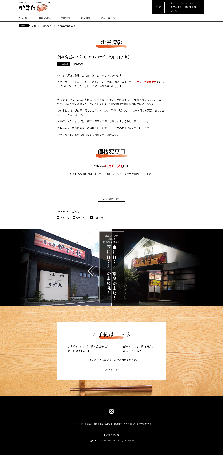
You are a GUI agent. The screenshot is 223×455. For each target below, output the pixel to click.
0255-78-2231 (190, 7)
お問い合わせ (107, 17)
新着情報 (66, 17)
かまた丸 (23, 17)
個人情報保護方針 (144, 423)
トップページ (77, 423)
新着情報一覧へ (111, 199)
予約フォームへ (111, 370)
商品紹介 (85, 17)
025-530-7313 (188, 3)
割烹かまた (44, 17)
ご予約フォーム (178, 10)
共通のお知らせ (101, 217)
